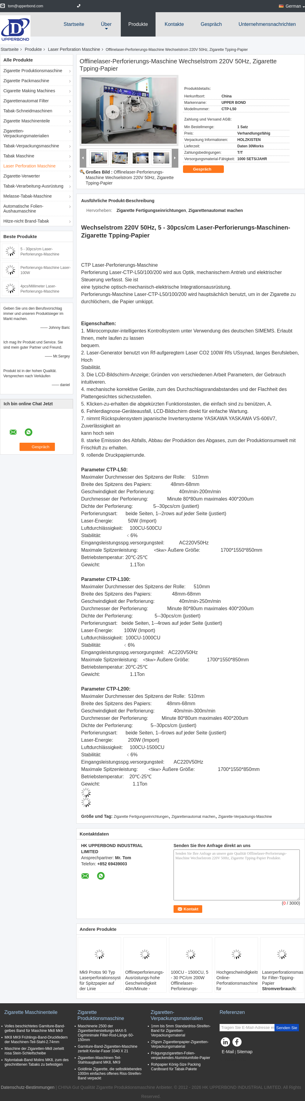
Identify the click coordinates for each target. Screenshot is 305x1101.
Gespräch (211, 24)
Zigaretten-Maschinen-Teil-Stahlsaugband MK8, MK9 (99, 1060)
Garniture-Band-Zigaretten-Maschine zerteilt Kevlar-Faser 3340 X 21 (107, 1048)
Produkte (138, 24)
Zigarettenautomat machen (193, 816)
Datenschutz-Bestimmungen (28, 1087)
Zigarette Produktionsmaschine (32, 70)
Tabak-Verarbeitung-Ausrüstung (33, 186)
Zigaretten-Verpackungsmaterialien (26, 133)
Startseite (73, 24)
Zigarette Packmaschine (26, 80)
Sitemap (244, 1051)
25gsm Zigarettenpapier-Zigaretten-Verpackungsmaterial (180, 1044)
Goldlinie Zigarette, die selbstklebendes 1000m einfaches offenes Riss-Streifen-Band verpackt (110, 1073)
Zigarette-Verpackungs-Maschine (245, 816)
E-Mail (228, 1051)
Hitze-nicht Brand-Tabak (26, 221)
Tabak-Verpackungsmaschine (31, 145)
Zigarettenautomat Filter (26, 100)
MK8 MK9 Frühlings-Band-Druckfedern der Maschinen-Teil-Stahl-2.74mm (36, 1039)
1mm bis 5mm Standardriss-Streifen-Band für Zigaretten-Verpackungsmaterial (180, 1030)
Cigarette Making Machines (29, 90)
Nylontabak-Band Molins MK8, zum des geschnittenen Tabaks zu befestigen (37, 1062)
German (295, 6)
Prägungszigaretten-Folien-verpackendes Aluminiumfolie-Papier (180, 1055)
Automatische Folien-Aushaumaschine (23, 208)
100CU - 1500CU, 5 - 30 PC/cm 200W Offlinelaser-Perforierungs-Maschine (189, 983)
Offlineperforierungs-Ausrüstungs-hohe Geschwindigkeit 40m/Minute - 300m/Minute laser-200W (144, 986)
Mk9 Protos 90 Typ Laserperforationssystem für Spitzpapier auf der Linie (100, 980)
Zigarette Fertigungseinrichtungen (141, 816)
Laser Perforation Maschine (74, 49)
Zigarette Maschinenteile (26, 120)
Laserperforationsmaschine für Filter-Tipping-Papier (282, 978)
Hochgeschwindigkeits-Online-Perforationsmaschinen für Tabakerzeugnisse (237, 983)
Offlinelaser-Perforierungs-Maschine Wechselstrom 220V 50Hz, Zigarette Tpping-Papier (130, 177)
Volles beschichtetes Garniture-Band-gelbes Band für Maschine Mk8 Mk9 (35, 1028)
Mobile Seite (233, 1059)
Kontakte (174, 24)
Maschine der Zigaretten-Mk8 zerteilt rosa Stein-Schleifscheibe (34, 1050)
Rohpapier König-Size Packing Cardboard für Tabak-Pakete (176, 1066)
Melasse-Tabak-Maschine (27, 196)
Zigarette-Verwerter (21, 176)
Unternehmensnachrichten (267, 24)
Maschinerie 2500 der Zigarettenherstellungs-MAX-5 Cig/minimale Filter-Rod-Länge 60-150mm (106, 1033)
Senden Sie (286, 1027)
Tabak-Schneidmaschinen (27, 110)
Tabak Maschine (18, 155)
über (106, 24)
